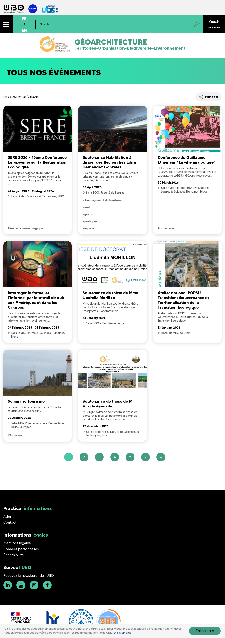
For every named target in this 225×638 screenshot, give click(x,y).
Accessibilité (13, 555)
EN (24, 30)
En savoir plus (122, 632)
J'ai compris (205, 631)
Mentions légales (17, 543)
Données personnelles (21, 549)
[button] (6, 24)
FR (24, 18)
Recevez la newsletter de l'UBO (28, 575)
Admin (8, 516)
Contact (9, 522)
